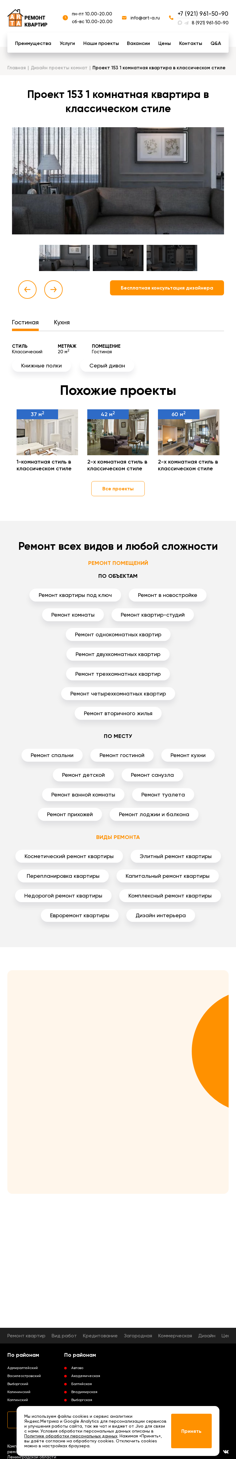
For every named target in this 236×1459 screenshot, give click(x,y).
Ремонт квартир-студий (153, 614)
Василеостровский (24, 1376)
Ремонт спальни (52, 755)
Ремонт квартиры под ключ (75, 595)
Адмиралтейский (22, 1368)
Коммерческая (175, 1336)
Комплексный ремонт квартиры (170, 895)
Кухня (62, 322)
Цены (164, 43)
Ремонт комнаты (73, 614)
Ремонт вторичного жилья (118, 713)
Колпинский (17, 1400)
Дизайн (206, 1336)
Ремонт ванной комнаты (83, 794)
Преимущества (33, 43)
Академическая (85, 1376)
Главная (16, 68)
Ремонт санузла (152, 775)
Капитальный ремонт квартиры (168, 876)
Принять (191, 1431)
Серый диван (107, 365)
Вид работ (64, 1336)
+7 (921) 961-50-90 (203, 13)
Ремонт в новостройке (167, 595)
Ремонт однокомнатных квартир (118, 634)
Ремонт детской (83, 775)
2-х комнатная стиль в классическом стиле (117, 465)
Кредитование (100, 1336)
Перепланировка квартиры (63, 876)
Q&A (215, 43)
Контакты (190, 43)
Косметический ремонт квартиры (69, 856)
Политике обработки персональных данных (70, 1435)
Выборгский (17, 1384)
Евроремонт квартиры (79, 915)
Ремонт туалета (163, 794)
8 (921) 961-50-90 (210, 23)
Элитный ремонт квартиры (176, 856)
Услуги (67, 43)
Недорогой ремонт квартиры (63, 895)
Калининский (18, 1392)
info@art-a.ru (145, 18)
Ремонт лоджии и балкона (154, 814)
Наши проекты (101, 43)
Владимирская (84, 1392)
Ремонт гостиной (122, 755)
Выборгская (81, 1400)
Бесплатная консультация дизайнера (167, 288)
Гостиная (25, 322)
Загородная (138, 1336)
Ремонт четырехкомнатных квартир (118, 693)
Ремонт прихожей (70, 814)
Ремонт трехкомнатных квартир (118, 674)
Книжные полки (41, 365)
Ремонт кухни (188, 755)
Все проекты (118, 489)
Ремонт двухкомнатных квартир (118, 654)
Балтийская (81, 1384)
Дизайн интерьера (161, 915)
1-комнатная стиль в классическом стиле (44, 465)
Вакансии (138, 43)
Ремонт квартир (26, 1336)
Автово (77, 1368)
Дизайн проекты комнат (59, 68)
